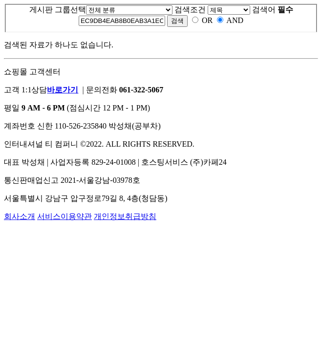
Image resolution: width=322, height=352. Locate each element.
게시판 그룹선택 (57, 9)
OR (207, 20)
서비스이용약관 (64, 216)
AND (234, 20)
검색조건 (190, 9)
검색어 (272, 9)
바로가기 (62, 90)
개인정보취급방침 (125, 216)
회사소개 (19, 216)
